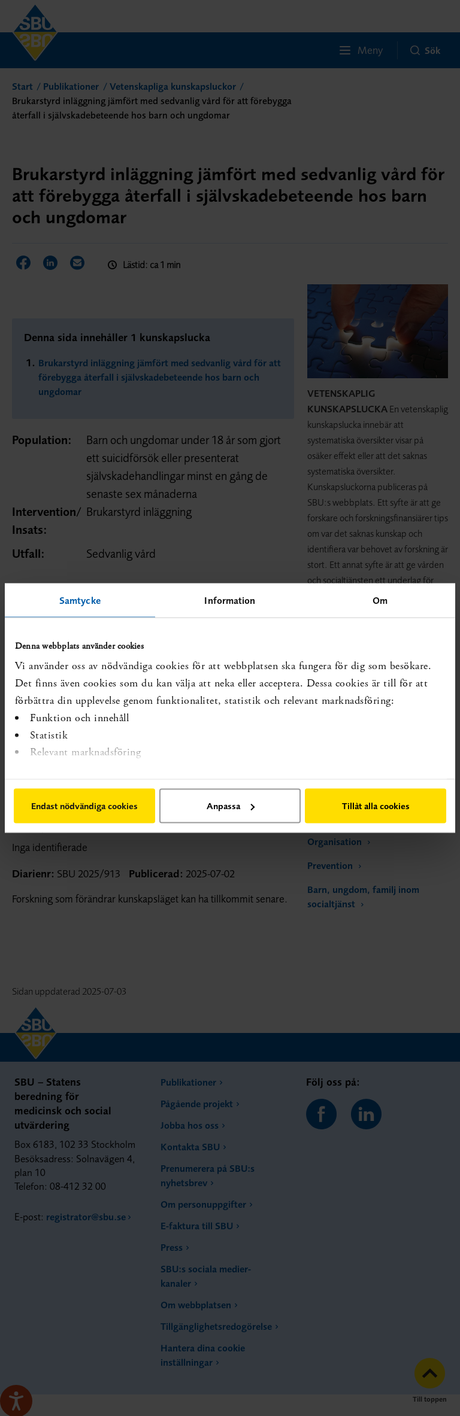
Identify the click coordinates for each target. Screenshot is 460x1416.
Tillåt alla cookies (376, 806)
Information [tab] (229, 600)
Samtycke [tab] (80, 600)
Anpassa (231, 806)
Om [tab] (380, 600)
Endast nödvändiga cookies (84, 806)
